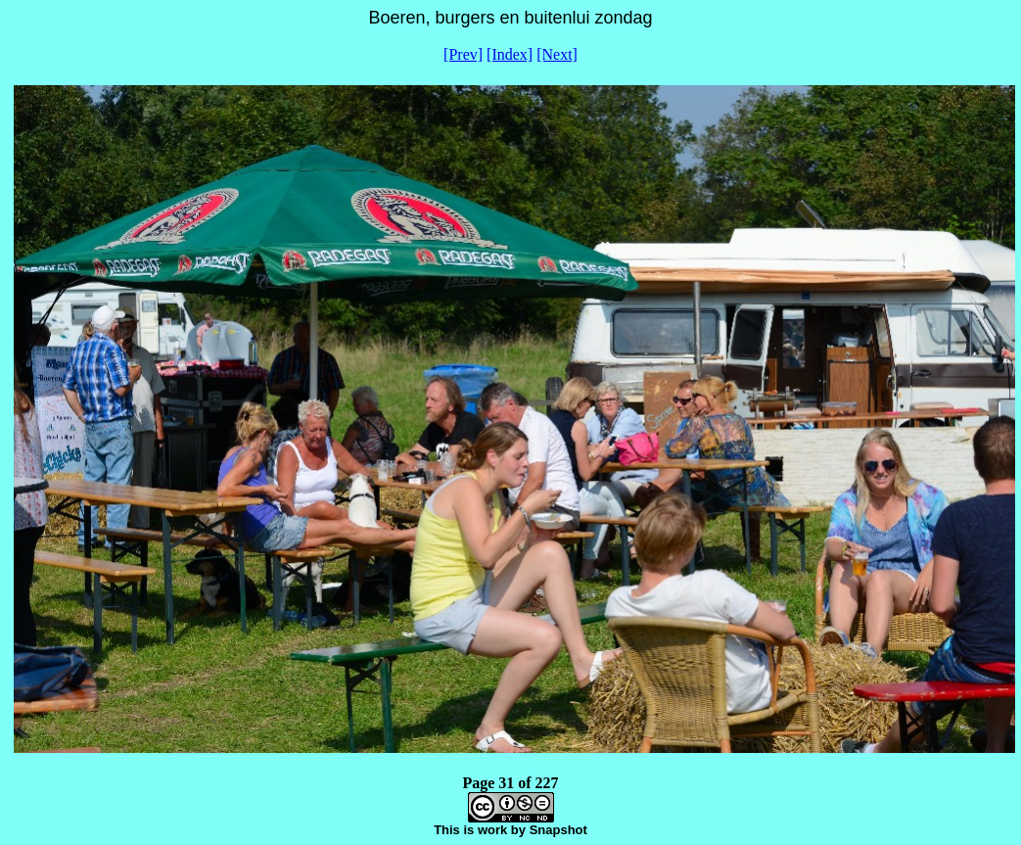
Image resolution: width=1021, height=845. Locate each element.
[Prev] (463, 54)
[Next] (557, 54)
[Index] (510, 54)
